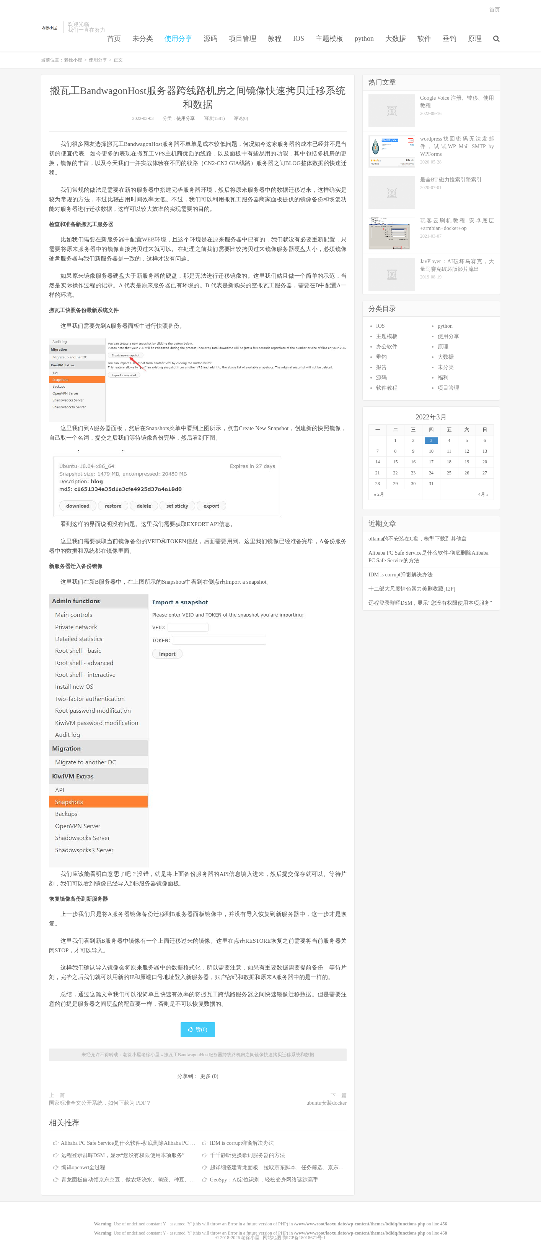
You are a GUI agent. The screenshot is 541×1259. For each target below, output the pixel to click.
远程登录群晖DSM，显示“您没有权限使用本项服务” (123, 1155)
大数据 (395, 38)
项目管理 (242, 38)
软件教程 (387, 388)
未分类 (142, 38)
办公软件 (387, 347)
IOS (298, 38)
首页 (114, 38)
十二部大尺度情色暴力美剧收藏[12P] (411, 589)
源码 (210, 38)
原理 (475, 38)
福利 (443, 377)
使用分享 (178, 38)
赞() (197, 1029)
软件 (424, 38)
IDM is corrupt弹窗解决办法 (242, 1143)
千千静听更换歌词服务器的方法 (247, 1155)
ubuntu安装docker (326, 1103)
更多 (205, 1076)
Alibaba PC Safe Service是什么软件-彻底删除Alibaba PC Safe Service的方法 (147, 1143)
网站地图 (272, 1237)
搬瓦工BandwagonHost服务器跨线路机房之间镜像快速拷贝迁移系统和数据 (239, 1054)
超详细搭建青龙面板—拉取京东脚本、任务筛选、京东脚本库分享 (287, 1167)
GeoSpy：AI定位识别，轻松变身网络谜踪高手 (264, 1180)
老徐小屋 (50, 27)
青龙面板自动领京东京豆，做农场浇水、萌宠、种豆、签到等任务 (139, 1180)
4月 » (483, 494)
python (364, 38)
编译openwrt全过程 (83, 1167)
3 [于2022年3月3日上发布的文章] (431, 440)
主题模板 (329, 38)
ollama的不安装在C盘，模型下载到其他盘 (417, 539)
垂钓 (449, 38)
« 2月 (379, 494)
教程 (275, 38)
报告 (381, 367)
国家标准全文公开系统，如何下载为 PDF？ (100, 1103)
